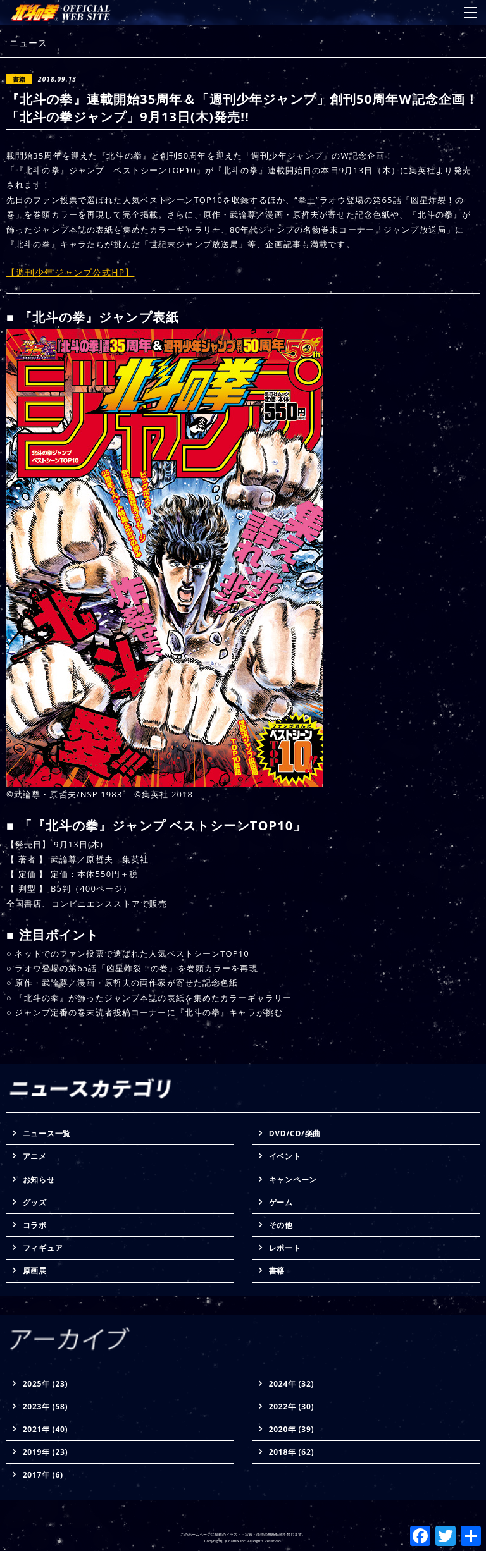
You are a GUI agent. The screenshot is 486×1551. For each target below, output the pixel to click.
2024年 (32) (292, 1383)
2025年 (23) (45, 1383)
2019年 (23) (45, 1452)
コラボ (35, 1225)
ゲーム (281, 1202)
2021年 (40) (45, 1429)
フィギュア (43, 1247)
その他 (281, 1225)
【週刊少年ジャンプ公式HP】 (70, 272)
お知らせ (39, 1179)
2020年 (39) (292, 1429)
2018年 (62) (292, 1452)
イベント (285, 1156)
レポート (285, 1247)
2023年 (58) (45, 1406)
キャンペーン (293, 1179)
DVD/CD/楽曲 (295, 1133)
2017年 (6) (43, 1474)
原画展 (35, 1270)
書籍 (277, 1270)
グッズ (35, 1202)
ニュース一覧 (47, 1133)
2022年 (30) (292, 1406)
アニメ (35, 1156)
